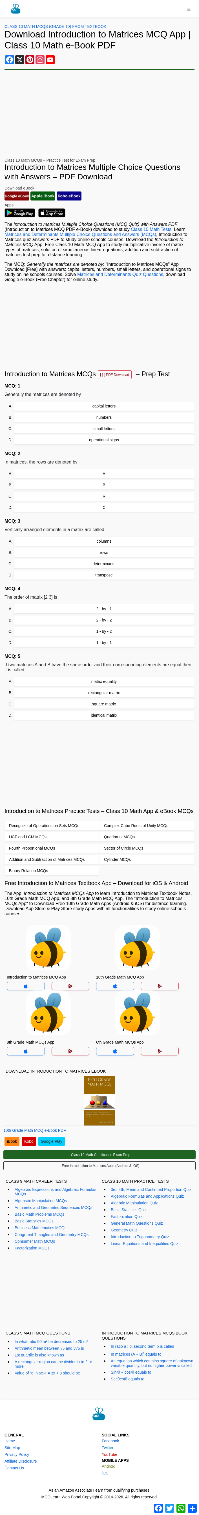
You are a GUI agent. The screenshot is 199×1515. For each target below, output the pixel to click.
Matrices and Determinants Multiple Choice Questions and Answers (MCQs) (80, 234)
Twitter (107, 1447)
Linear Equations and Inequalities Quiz (144, 1243)
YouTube (109, 1454)
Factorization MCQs (32, 1248)
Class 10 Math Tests (151, 229)
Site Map (12, 1447)
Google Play (51, 1141)
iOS (105, 1473)
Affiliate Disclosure (21, 1461)
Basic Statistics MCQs (34, 1221)
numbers (104, 417)
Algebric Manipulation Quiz (134, 1203)
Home (10, 1441)
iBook (12, 1141)
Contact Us (14, 1468)
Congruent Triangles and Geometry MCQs (52, 1234)
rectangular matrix (104, 692)
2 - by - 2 (104, 620)
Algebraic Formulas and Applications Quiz (147, 1196)
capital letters (104, 406)
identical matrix (104, 715)
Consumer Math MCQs (35, 1241)
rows (104, 552)
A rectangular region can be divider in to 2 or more (53, 1364)
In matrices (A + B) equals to (136, 1353)
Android (108, 1466)
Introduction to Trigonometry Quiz (140, 1237)
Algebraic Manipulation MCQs (41, 1200)
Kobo (29, 1141)
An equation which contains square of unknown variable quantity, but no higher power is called (152, 1363)
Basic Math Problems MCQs (39, 1214)
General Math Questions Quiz (137, 1223)
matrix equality (104, 681)
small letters (104, 428)
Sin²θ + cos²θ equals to (131, 1372)
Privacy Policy (17, 1454)
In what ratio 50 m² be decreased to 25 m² (51, 1341)
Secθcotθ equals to (127, 1379)
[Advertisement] (99, 114)
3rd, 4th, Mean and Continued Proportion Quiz (151, 1189)
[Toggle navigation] (188, 9)
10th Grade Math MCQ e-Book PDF (34, 1130)
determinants (104, 564)
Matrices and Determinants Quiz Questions (120, 274)
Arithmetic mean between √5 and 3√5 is (49, 1348)
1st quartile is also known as (39, 1355)
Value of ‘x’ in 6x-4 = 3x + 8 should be (47, 1373)
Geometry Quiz (124, 1230)
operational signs (104, 440)
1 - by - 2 (104, 631)
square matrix (104, 704)
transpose (103, 575)
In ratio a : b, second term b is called (142, 1346)
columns (104, 541)
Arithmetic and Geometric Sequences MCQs (53, 1207)
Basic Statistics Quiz (129, 1209)
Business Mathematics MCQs (41, 1228)
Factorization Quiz (127, 1216)
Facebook (110, 1441)
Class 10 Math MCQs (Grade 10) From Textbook (55, 26)
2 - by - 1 (104, 609)
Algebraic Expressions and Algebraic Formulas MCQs (55, 1191)
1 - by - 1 (104, 642)
